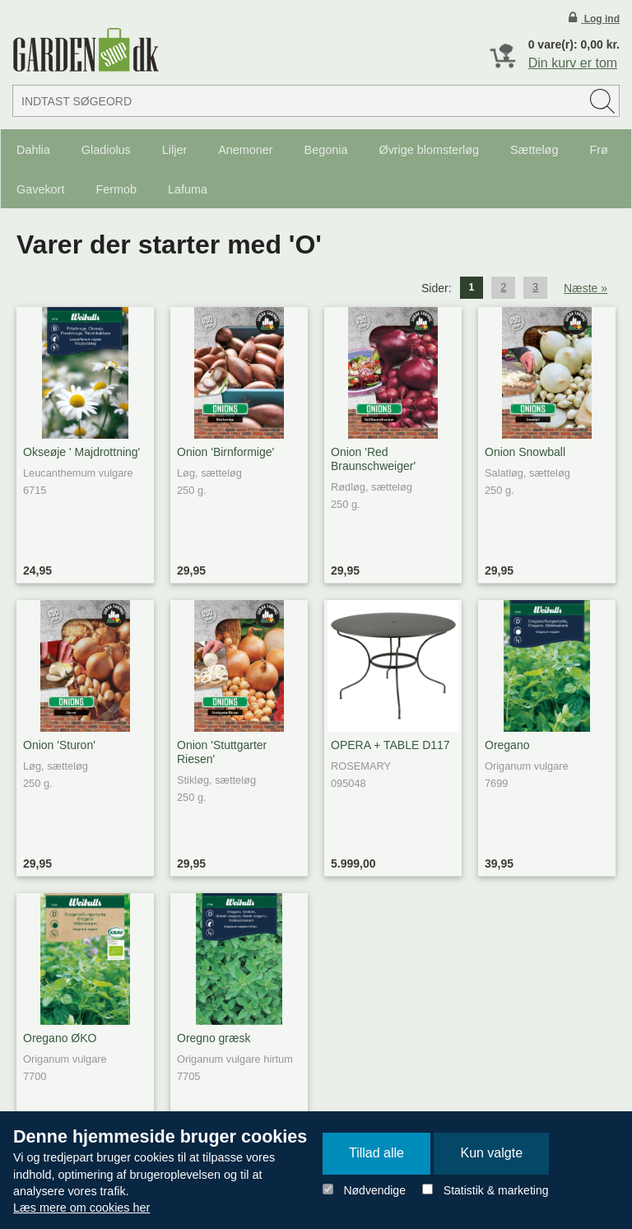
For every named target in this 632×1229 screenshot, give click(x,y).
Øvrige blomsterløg (429, 149)
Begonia (326, 149)
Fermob (116, 189)
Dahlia (33, 149)
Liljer (174, 149)
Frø (598, 149)
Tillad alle (376, 1153)
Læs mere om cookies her (81, 1207)
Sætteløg (534, 149)
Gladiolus (106, 149)
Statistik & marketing (496, 1190)
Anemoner (245, 149)
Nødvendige (374, 1190)
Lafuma (187, 189)
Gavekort (40, 189)
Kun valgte (491, 1153)
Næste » (585, 288)
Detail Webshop (85, 49)
